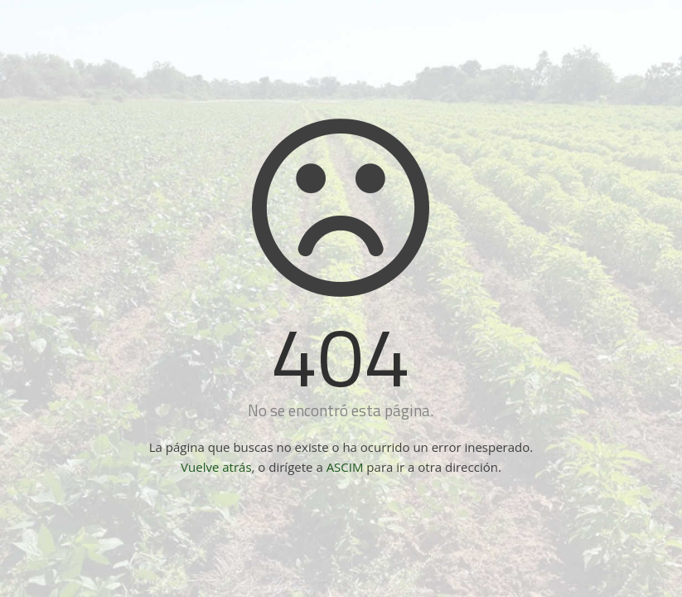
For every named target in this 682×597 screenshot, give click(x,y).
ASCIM (345, 467)
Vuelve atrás (216, 467)
